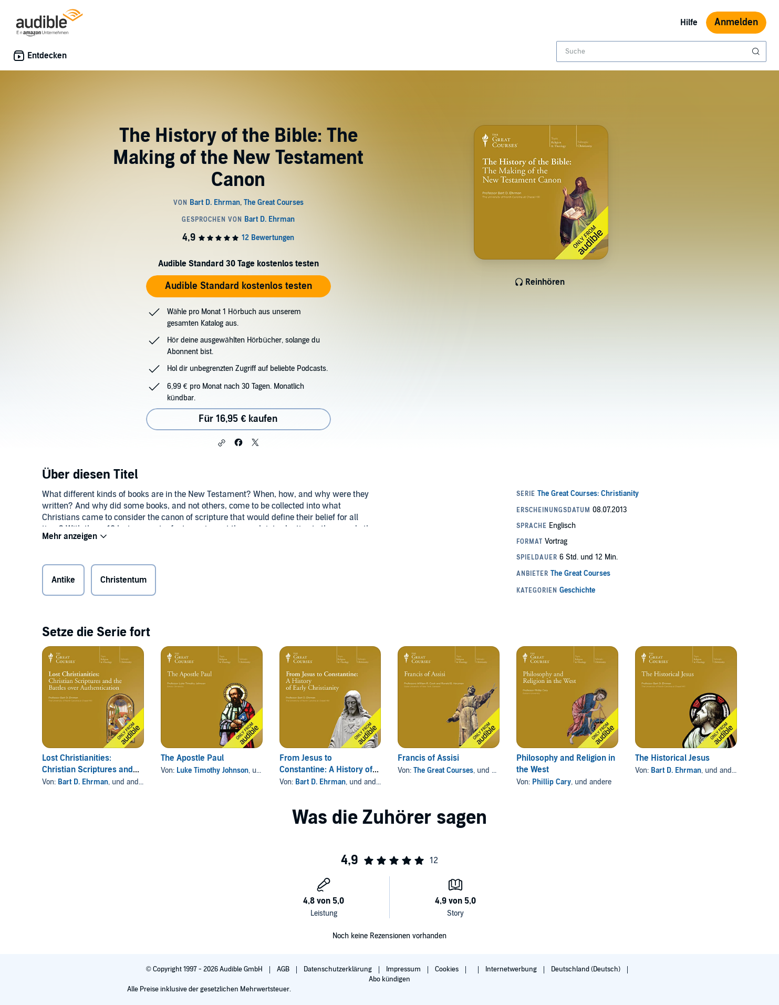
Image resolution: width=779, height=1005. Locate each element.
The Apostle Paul (192, 758)
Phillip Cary (551, 782)
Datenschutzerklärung (338, 969)
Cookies (447, 969)
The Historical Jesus (672, 758)
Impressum (404, 969)
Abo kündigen (389, 979)
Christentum (123, 582)
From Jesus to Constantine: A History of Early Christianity (325, 769)
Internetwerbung (511, 969)
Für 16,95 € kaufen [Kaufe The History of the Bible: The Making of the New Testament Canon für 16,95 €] (238, 418)
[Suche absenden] (756, 51)
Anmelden (736, 22)
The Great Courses (443, 770)
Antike (63, 582)
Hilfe (689, 22)
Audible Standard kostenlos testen (238, 286)
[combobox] (661, 51)
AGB (284, 969)
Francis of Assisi (428, 758)
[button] (221, 443)
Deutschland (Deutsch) (586, 969)
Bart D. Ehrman (83, 782)
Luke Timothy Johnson (212, 770)
